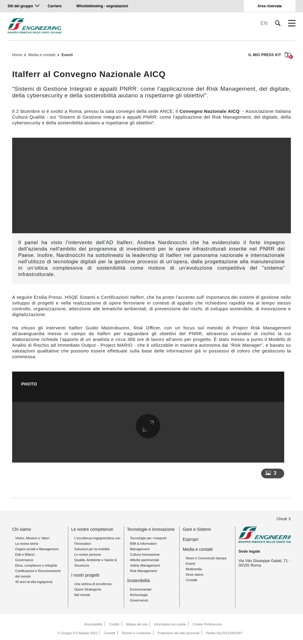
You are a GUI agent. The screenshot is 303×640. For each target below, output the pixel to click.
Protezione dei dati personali (178, 633)
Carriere (55, 6)
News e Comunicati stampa (206, 558)
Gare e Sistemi (197, 529)
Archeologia (139, 595)
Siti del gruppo (20, 6)
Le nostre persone (87, 554)
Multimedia (194, 569)
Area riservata (270, 6)
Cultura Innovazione (145, 554)
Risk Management (143, 571)
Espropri (190, 539)
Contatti (191, 580)
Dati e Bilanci (25, 554)
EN (264, 23)
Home (17, 55)
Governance (24, 560)
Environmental (140, 589)
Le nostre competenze (92, 529)
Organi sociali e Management (37, 549)
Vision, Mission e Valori (32, 538)
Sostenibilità (138, 580)
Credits (114, 624)
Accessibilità (93, 624)
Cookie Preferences (207, 624)
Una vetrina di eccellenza (93, 584)
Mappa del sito (137, 624)
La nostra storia (26, 543)
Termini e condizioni (136, 633)
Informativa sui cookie (170, 624)
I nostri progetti (85, 575)
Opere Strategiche (87, 589)
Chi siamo (21, 529)
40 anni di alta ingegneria (33, 582)
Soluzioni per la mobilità (91, 549)
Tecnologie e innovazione (151, 529)
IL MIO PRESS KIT (269, 55)
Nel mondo (82, 595)
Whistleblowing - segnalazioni (102, 6)
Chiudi (282, 519)
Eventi (67, 55)
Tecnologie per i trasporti (148, 538)
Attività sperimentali (144, 560)
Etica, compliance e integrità (36, 565)
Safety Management (145, 565)
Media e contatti (42, 55)
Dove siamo (194, 574)
